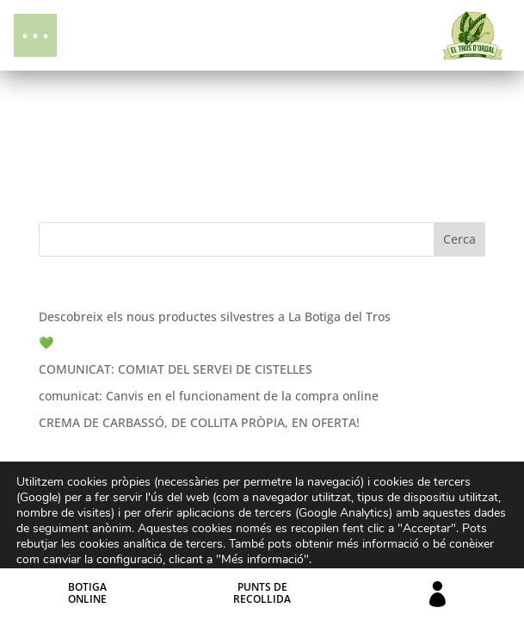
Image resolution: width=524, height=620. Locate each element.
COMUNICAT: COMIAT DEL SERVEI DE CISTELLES (175, 369)
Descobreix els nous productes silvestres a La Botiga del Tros (215, 316)
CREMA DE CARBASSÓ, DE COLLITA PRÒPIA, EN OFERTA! (199, 422)
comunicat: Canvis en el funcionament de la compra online (209, 396)
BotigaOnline (87, 593)
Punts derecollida (262, 593)
